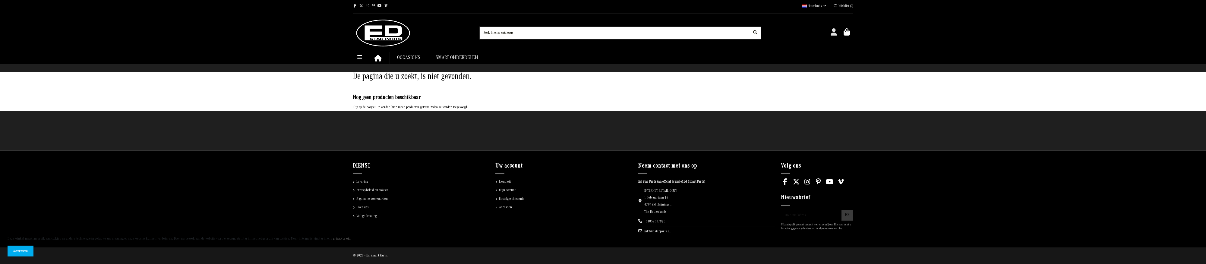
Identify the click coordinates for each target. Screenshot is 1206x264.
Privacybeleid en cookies (372, 190)
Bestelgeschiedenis (511, 199)
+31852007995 (654, 222)
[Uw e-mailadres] (811, 215)
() (843, 6)
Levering (362, 182)
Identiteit (505, 182)
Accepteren (20, 251)
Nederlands (814, 6)
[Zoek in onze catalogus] (755, 33)
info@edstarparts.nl (657, 232)
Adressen (505, 207)
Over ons (362, 207)
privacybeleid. (342, 239)
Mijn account (507, 190)
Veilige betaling (366, 216)
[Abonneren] (847, 215)
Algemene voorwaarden (372, 199)
